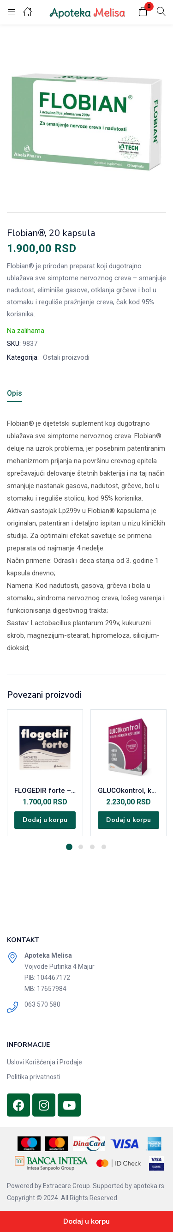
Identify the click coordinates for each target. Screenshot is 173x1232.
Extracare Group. (67, 1186)
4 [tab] (103, 847)
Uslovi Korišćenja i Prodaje (44, 1062)
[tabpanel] (45, 773)
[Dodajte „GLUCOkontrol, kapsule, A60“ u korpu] (128, 820)
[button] (143, 12)
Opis (14, 393)
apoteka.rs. (149, 1186)
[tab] (18, 394)
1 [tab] (69, 847)
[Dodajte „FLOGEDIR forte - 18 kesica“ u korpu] (45, 820)
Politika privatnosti (33, 1077)
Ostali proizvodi (66, 357)
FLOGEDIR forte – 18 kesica (45, 790)
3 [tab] (92, 847)
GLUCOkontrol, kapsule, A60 (128, 790)
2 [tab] (80, 847)
